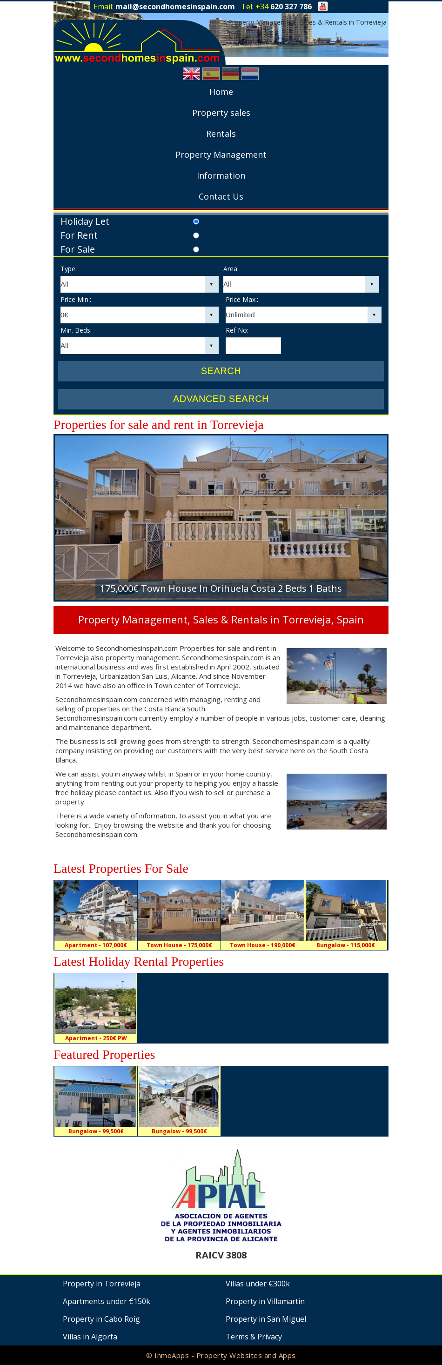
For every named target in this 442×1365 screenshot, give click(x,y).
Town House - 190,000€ (262, 945)
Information (221, 175)
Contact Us (221, 196)
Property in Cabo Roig (101, 1319)
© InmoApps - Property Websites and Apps (221, 1355)
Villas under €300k (258, 1283)
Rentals (221, 133)
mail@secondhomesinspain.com (175, 6)
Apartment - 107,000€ (96, 945)
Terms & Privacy (254, 1337)
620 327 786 (291, 6)
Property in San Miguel (266, 1319)
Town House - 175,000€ (179, 945)
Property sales (221, 112)
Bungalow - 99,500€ (96, 1131)
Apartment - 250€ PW (96, 1038)
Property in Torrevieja (102, 1283)
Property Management (221, 154)
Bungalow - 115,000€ (345, 945)
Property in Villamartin (265, 1301)
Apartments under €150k (106, 1301)
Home (221, 91)
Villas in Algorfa (90, 1337)
